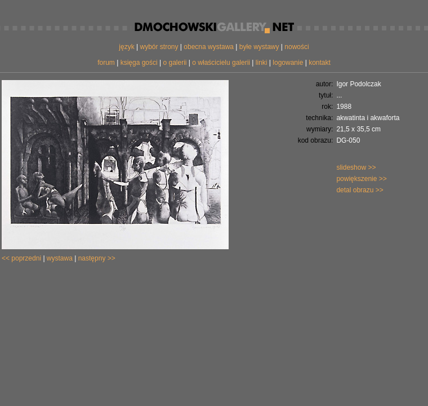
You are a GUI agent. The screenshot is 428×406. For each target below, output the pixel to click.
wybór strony (159, 47)
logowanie (288, 63)
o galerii (174, 63)
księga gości (139, 63)
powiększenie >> (361, 179)
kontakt (320, 63)
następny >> (96, 258)
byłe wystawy (259, 47)
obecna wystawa (209, 47)
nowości (296, 47)
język (126, 47)
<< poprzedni (21, 258)
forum (106, 63)
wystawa (60, 258)
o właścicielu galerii (221, 63)
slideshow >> (356, 167)
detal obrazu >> (359, 190)
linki (262, 63)
